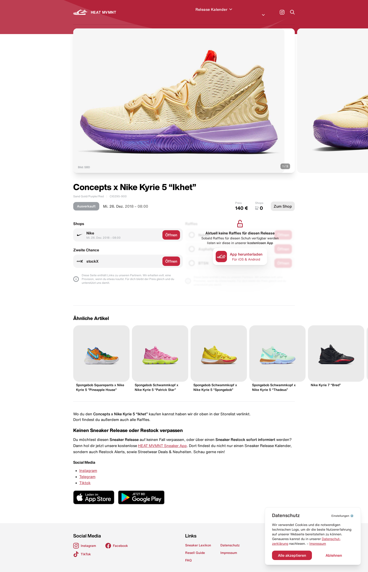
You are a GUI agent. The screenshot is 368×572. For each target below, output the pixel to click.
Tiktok (85, 477)
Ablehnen (334, 555)
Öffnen (171, 229)
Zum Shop (283, 200)
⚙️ (342, 515)
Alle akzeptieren (292, 555)
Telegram (87, 471)
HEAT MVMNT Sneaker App (162, 440)
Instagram (88, 465)
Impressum (317, 543)
